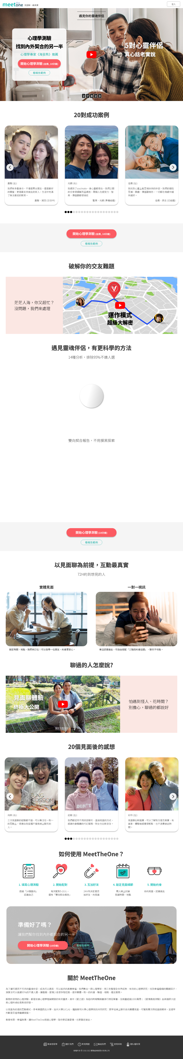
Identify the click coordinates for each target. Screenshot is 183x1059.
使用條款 (116, 1044)
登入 (174, 4)
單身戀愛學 (50, 1044)
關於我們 (67, 1044)
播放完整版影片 (133, 61)
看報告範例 (39, 72)
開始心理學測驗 (39, 63)
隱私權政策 (133, 1044)
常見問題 (83, 1044)
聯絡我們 (100, 1044)
